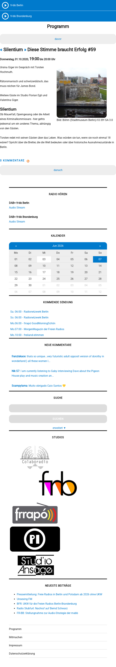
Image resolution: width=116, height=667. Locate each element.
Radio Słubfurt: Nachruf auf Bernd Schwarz (42, 608)
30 (30, 285)
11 (58, 265)
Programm (15, 629)
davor (58, 39)
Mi (44, 252)
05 (72, 259)
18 (58, 272)
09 (30, 265)
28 (100, 278)
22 (16, 278)
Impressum (15, 645)
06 (86, 259)
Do (58, 252)
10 (44, 265)
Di (30, 252)
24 (44, 278)
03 (44, 259)
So (100, 252)
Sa (86, 252)
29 (16, 285)
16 (30, 272)
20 (86, 272)
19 (72, 272)
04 (58, 259)
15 (16, 272)
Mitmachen (15, 637)
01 (16, 259)
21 (100, 272)
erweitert (59, 427)
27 (86, 278)
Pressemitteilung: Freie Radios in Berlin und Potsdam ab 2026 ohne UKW (59, 594)
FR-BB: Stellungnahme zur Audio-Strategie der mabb (47, 613)
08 (16, 265)
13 (86, 265)
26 (72, 278)
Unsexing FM (24, 599)
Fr (72, 252)
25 (58, 278)
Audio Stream (17, 207)
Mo (16, 252)
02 (30, 259)
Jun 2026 (58, 245)
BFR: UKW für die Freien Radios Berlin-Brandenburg (47, 603)
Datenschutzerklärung (22, 653)
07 (100, 259)
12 (72, 265)
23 (30, 278)
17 (44, 272)
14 (100, 265)
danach (58, 170)
